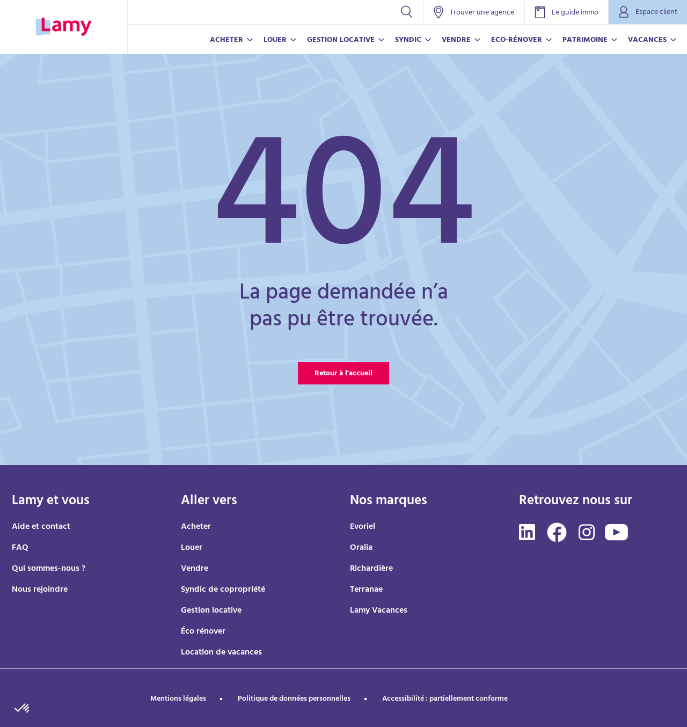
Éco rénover (203, 632)
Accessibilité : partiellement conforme (445, 699)
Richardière (371, 569)
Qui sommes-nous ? (48, 569)
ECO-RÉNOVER (516, 40)
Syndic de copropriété (223, 590)
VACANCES (647, 40)
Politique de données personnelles (294, 699)
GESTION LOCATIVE (341, 40)
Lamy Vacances (378, 611)
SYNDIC (408, 40)
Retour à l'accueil (343, 374)
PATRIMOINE (585, 40)
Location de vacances (221, 653)
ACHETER (226, 40)
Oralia (361, 548)
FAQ (20, 548)
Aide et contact (41, 527)
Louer (191, 548)
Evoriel (362, 527)
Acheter (196, 527)
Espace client (647, 12)
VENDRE (456, 40)
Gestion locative (211, 611)
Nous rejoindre (40, 590)
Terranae (366, 590)
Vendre (194, 569)
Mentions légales (178, 699)
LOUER (275, 40)
